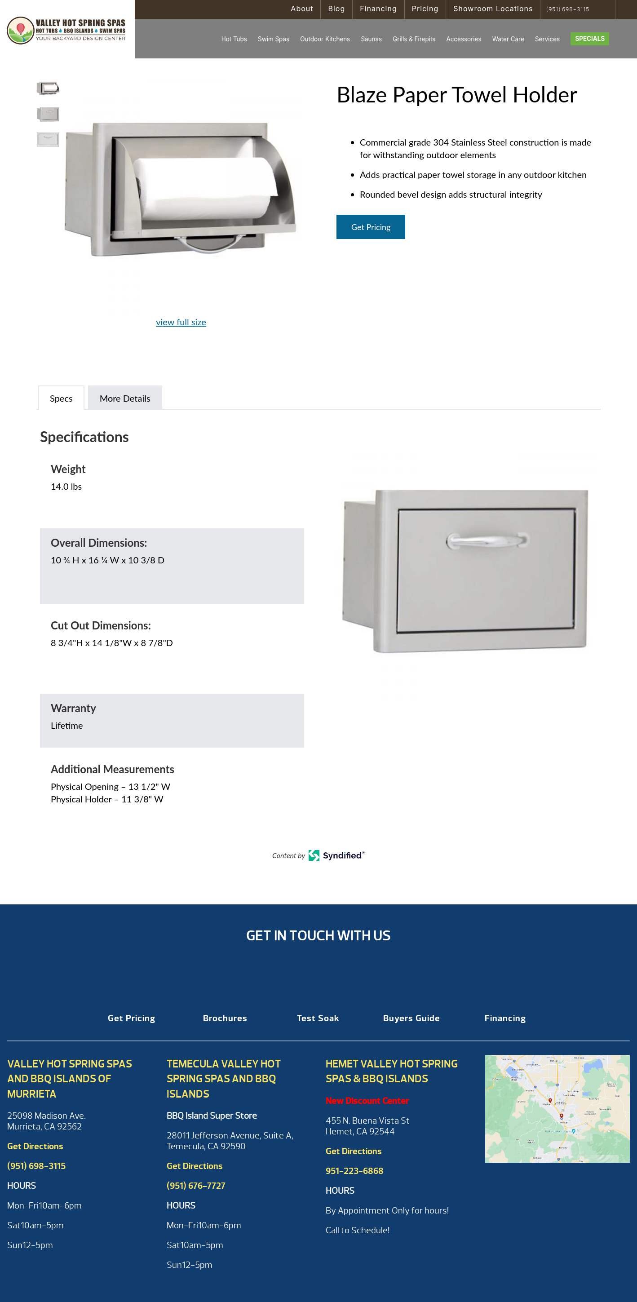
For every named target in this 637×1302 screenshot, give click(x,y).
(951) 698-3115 (567, 9)
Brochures (225, 1018)
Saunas (371, 39)
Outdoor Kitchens (325, 39)
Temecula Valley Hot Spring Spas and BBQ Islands (224, 1079)
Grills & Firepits (414, 39)
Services (547, 39)
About (302, 8)
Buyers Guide (411, 1018)
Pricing (425, 8)
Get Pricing (370, 227)
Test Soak (318, 1018)
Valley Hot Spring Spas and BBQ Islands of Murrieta (69, 1079)
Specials (590, 38)
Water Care (508, 39)
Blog (336, 8)
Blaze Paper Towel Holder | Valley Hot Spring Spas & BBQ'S (67, 29)
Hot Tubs (234, 39)
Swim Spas (273, 39)
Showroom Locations (493, 8)
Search (605, 9)
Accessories (463, 39)
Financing (378, 8)
